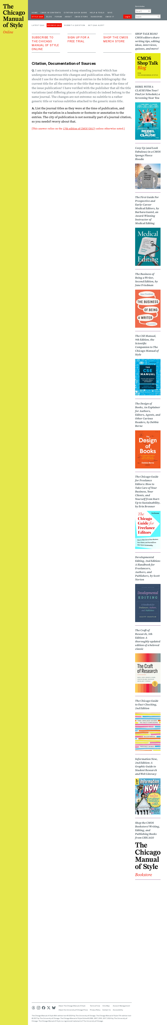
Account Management (121, 1006)
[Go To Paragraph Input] (143, 11)
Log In (127, 17)
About (68, 17)
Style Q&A (37, 17)
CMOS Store (81, 17)
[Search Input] (148, 16)
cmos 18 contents (51, 13)
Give (109, 13)
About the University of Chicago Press (73, 1010)
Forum (58, 17)
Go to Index (140, 6)
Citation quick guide (75, 13)
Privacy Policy (95, 1010)
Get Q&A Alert (96, 25)
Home (35, 13)
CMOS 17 (109, 17)
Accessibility (118, 1010)
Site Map (106, 1006)
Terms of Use (95, 1006)
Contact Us (106, 1010)
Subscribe (97, 17)
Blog (49, 17)
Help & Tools (97, 13)
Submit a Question (74, 25)
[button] (149, 11)
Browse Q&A (54, 25)
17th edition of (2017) (79, 128)
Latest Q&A (38, 25)
